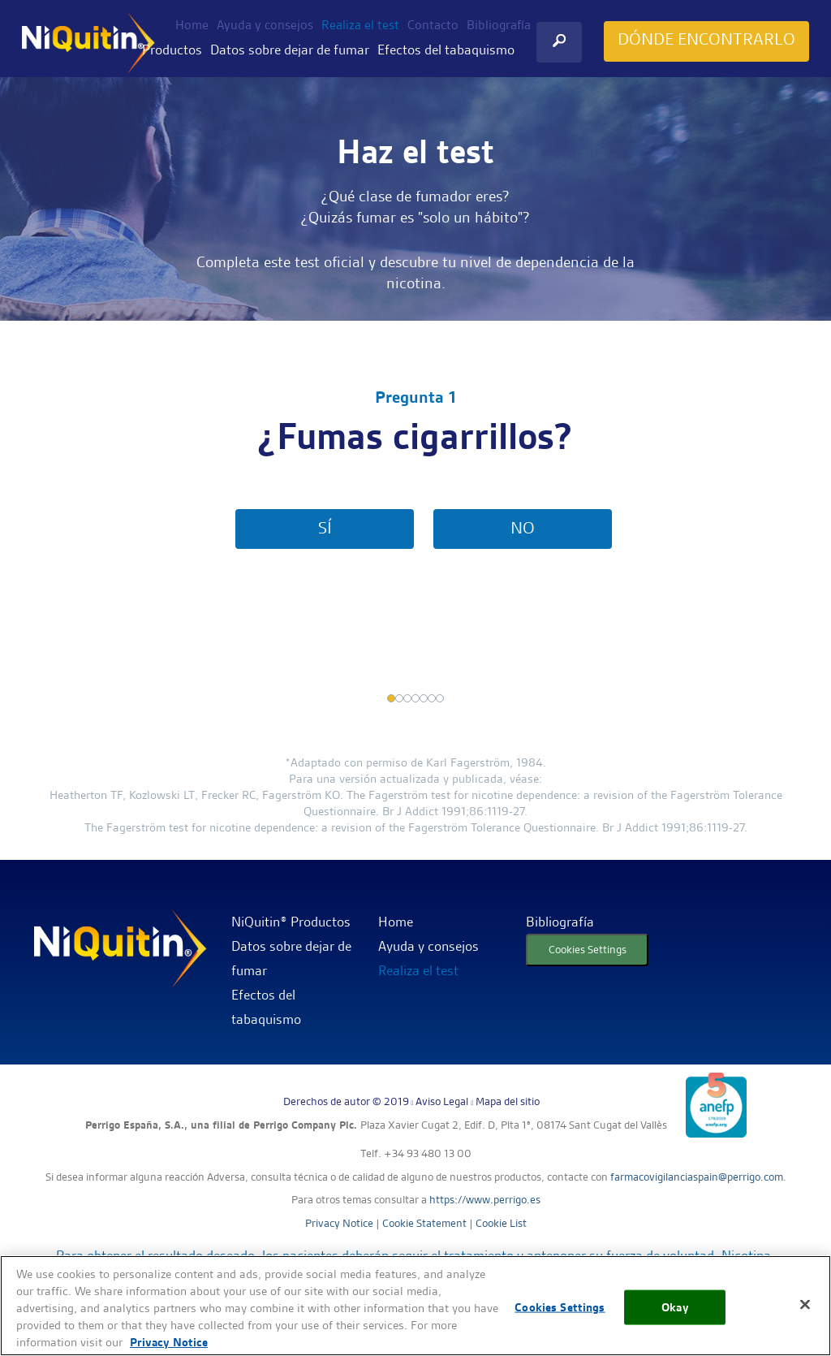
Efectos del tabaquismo (446, 49)
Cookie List (501, 1223)
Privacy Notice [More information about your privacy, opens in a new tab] (169, 1342)
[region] (415, 1305)
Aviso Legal (442, 1101)
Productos (172, 49)
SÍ (325, 527)
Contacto (433, 25)
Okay (675, 1307)
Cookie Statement (424, 1223)
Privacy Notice (339, 1223)
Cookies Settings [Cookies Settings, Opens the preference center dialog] (560, 1307)
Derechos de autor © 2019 (346, 1101)
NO (522, 527)
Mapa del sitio (508, 1101)
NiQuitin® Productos (291, 922)
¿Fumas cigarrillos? (415, 436)
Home (192, 25)
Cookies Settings (587, 949)
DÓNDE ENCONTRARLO (706, 39)
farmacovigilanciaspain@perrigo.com (696, 1176)
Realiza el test (360, 25)
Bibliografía (499, 25)
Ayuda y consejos (265, 25)
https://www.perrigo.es (484, 1199)
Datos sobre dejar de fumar (289, 49)
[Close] (805, 1305)
